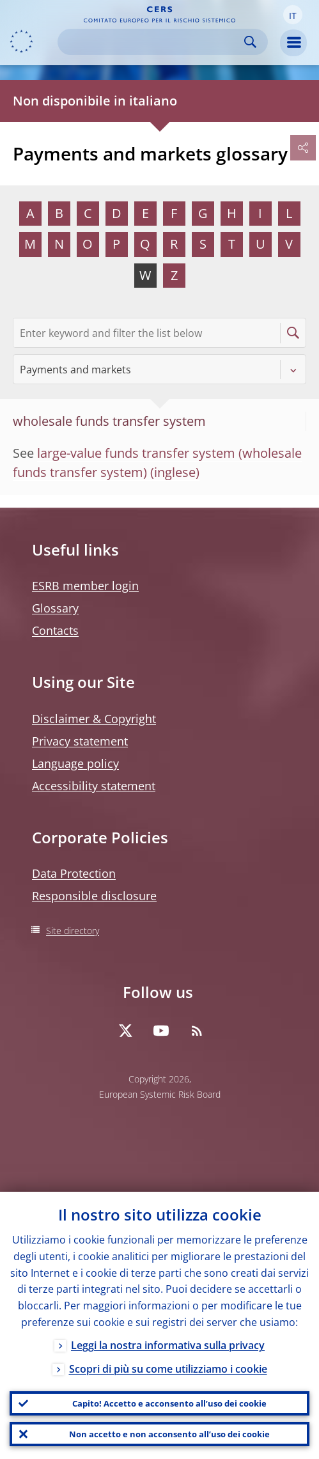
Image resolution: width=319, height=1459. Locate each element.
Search (250, 42)
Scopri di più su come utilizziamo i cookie (168, 1369)
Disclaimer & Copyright (94, 718)
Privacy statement (80, 741)
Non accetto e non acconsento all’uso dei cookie (169, 1434)
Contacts (55, 630)
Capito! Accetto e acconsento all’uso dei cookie (169, 1403)
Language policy (75, 763)
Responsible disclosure (94, 895)
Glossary (55, 608)
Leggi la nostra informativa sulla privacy (168, 1345)
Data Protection (74, 873)
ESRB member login (85, 585)
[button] (292, 14)
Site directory (72, 931)
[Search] (152, 42)
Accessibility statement (93, 785)
